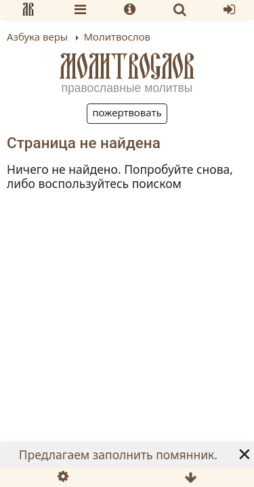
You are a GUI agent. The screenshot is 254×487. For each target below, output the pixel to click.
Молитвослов (127, 66)
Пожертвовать (126, 112)
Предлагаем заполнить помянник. (118, 454)
